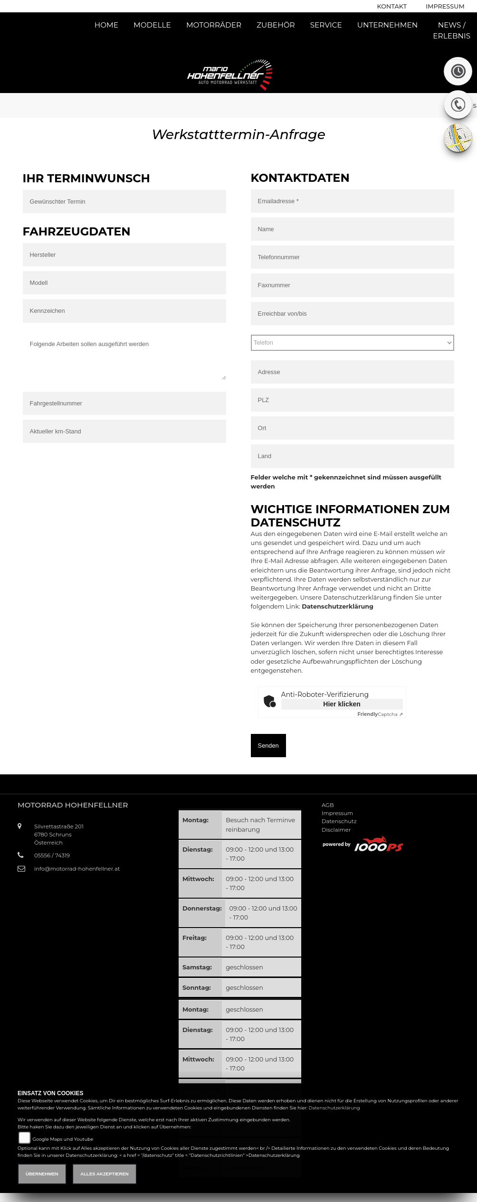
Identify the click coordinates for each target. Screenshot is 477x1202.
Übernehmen (42, 1173)
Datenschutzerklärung (337, 606)
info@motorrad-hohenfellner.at (77, 868)
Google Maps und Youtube (62, 1139)
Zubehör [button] (276, 24)
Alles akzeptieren (104, 1173)
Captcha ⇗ (379, 714)
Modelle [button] (152, 24)
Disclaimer (336, 829)
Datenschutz (339, 821)
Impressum (445, 6)
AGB (328, 805)
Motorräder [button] (213, 24)
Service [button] (326, 24)
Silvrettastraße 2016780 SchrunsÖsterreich (59, 834)
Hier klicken (342, 704)
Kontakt (392, 6)
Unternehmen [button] (387, 24)
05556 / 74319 (52, 855)
